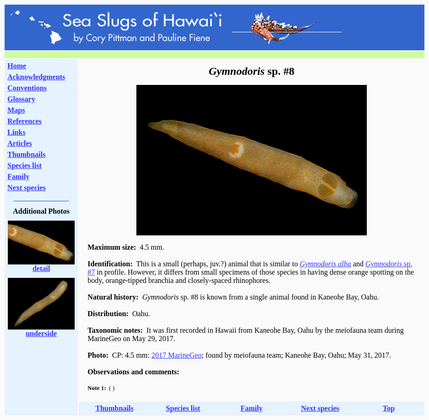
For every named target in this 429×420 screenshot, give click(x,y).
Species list (24, 165)
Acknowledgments (36, 77)
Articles (19, 143)
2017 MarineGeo (177, 355)
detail (41, 268)
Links (16, 132)
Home (16, 66)
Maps (16, 110)
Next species (26, 188)
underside (41, 333)
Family (18, 176)
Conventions (27, 88)
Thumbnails (26, 154)
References (24, 121)
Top (389, 408)
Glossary (21, 99)
